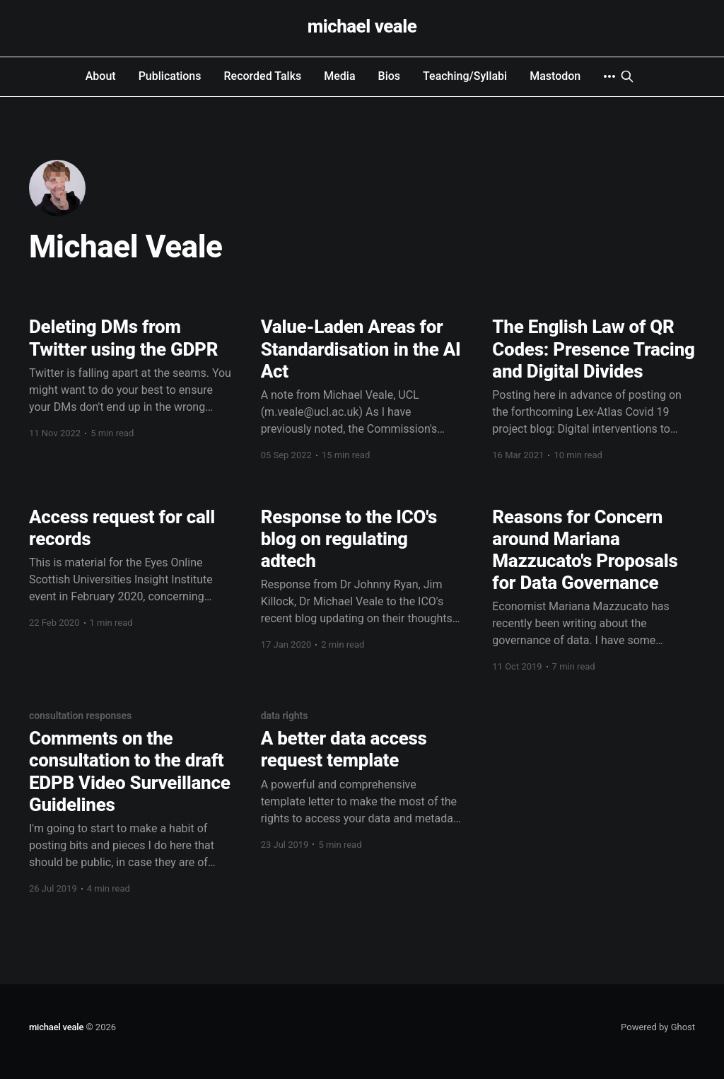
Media (339, 76)
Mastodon (555, 76)
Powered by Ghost (658, 1027)
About (101, 76)
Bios (389, 76)
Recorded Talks (263, 76)
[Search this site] (627, 76)
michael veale (362, 26)
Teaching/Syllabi (465, 76)
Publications (170, 76)
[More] (609, 76)
